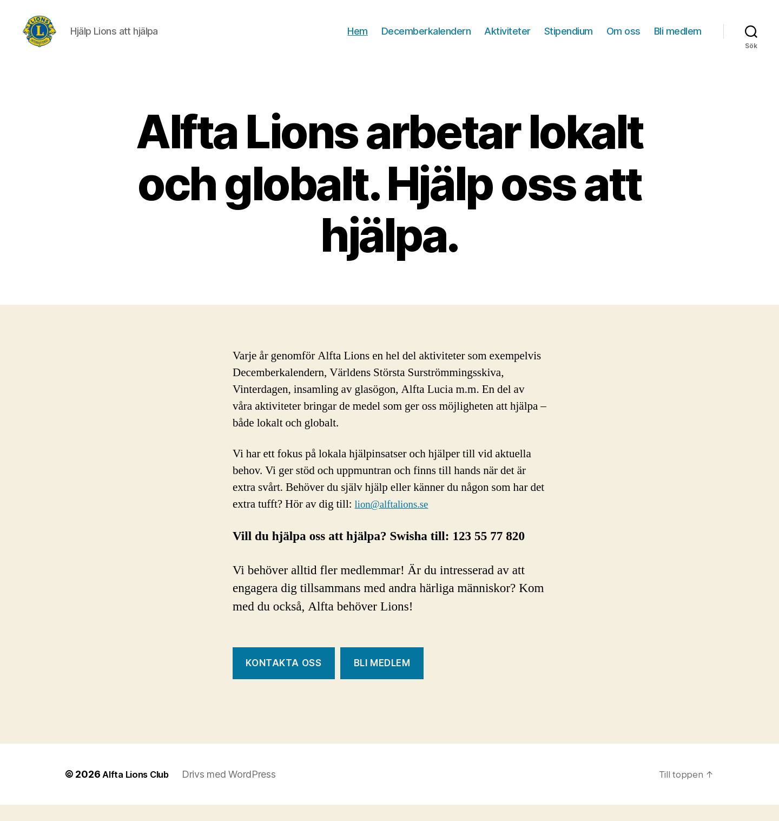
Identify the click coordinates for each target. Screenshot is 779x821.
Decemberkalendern (426, 39)
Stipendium (568, 39)
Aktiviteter (507, 39)
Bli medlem (678, 39)
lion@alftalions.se (396, 520)
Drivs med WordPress (235, 790)
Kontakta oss (283, 679)
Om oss (623, 39)
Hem (357, 39)
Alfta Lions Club (138, 790)
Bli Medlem (382, 679)
